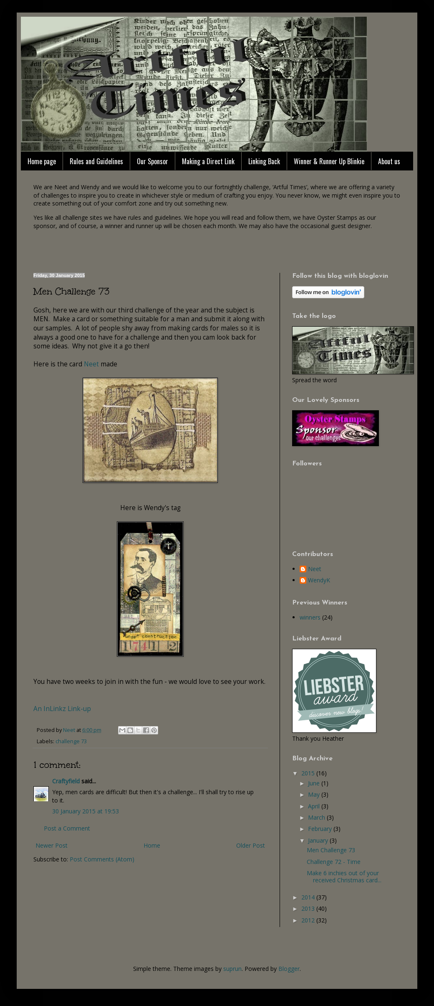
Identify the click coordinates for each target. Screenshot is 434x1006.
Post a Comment (67, 828)
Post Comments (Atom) (102, 859)
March (317, 817)
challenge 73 (71, 741)
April (314, 806)
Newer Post (51, 845)
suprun (232, 969)
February (320, 829)
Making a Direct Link (208, 161)
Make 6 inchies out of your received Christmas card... (344, 876)
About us (389, 161)
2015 (308, 773)
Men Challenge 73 (331, 850)
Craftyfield (66, 781)
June (314, 783)
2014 (308, 897)
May (314, 794)
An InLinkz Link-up (62, 708)
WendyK (319, 580)
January (319, 840)
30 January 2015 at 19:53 (85, 811)
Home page (42, 161)
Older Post (250, 845)
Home (152, 845)
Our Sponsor (152, 161)
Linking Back (264, 161)
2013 (308, 908)
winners (310, 617)
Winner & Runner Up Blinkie (329, 161)
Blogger (289, 969)
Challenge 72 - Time (334, 862)
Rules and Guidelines (96, 161)
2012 (308, 920)
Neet (91, 364)
